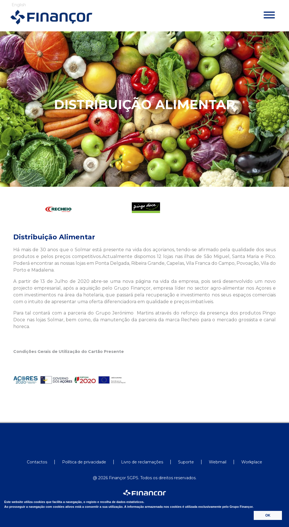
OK (267, 515)
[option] (57, 209)
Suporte (186, 462)
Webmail (217, 462)
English (19, 5)
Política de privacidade (84, 462)
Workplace (251, 462)
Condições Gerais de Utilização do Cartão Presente (68, 352)
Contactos (37, 462)
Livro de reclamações (142, 462)
